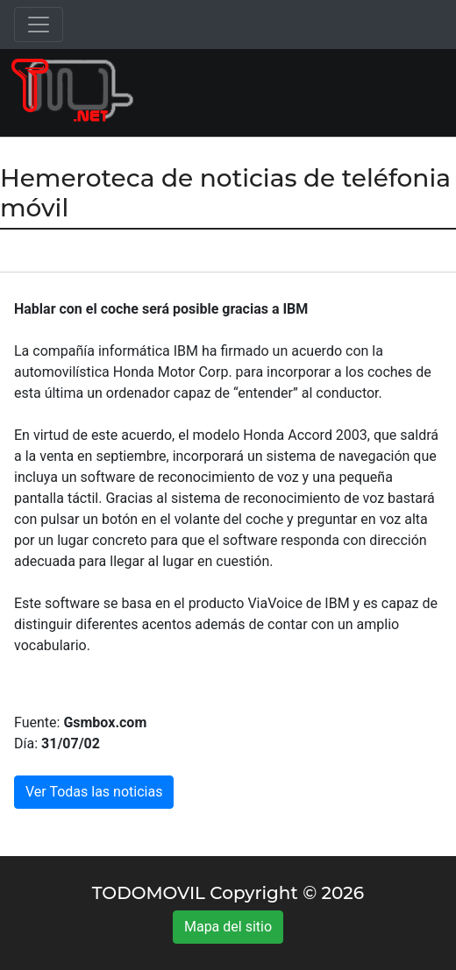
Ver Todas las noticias (93, 791)
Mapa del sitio (228, 926)
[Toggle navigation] (38, 24)
